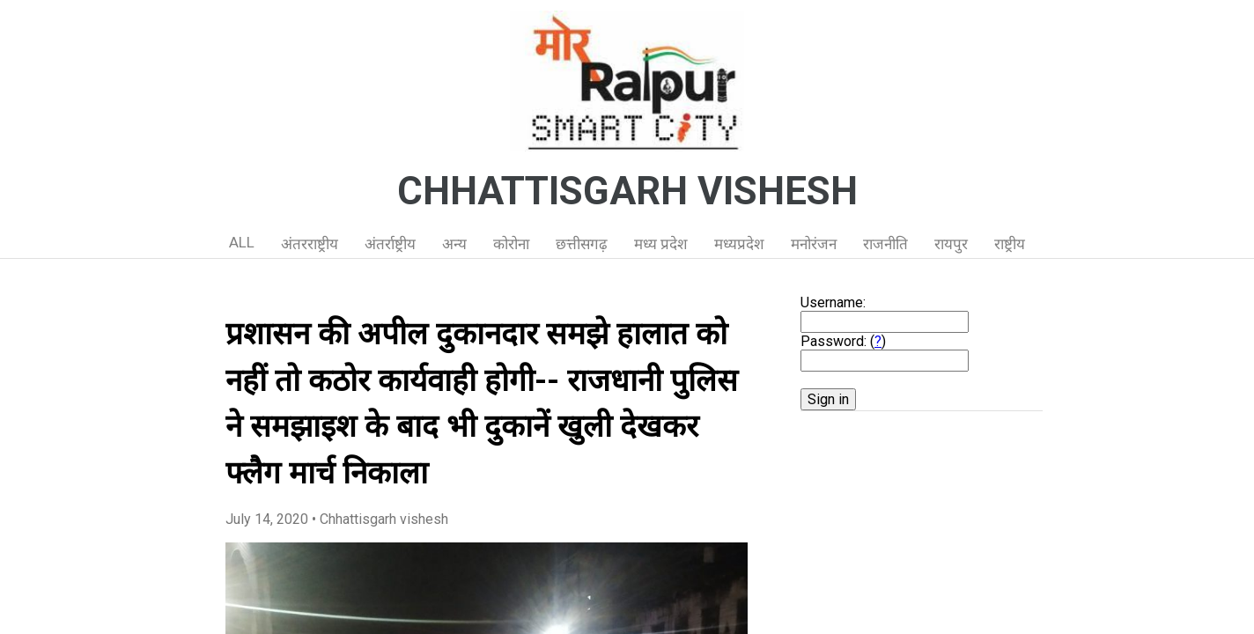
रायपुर (951, 244)
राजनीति (885, 244)
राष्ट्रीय (1009, 244)
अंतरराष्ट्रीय (309, 244)
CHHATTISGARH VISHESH (627, 191)
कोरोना (511, 244)
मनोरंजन (814, 244)
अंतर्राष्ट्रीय (390, 244)
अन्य (454, 244)
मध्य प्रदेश (661, 244)
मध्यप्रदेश (739, 244)
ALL (241, 242)
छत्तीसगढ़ (582, 244)
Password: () (843, 341)
